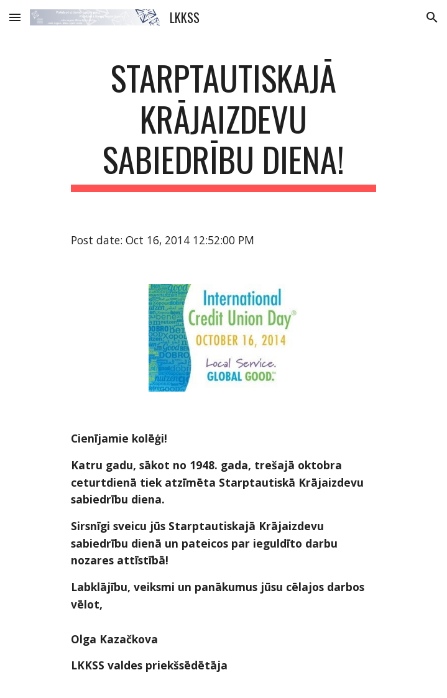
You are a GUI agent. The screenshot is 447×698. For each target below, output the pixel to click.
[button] (15, 17)
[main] (223, 124)
